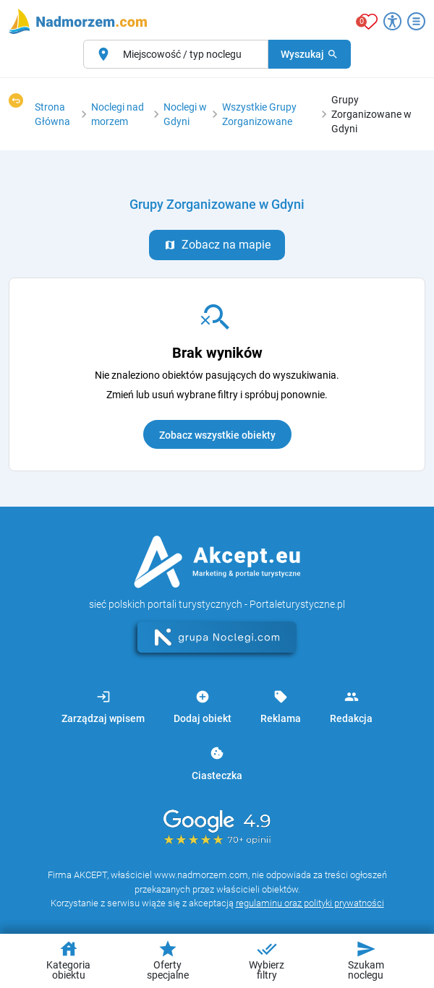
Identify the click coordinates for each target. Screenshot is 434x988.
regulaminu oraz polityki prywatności (310, 903)
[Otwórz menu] (416, 21)
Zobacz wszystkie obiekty (217, 435)
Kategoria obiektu (68, 960)
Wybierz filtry (266, 960)
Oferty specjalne (168, 960)
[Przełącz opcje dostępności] (392, 21)
